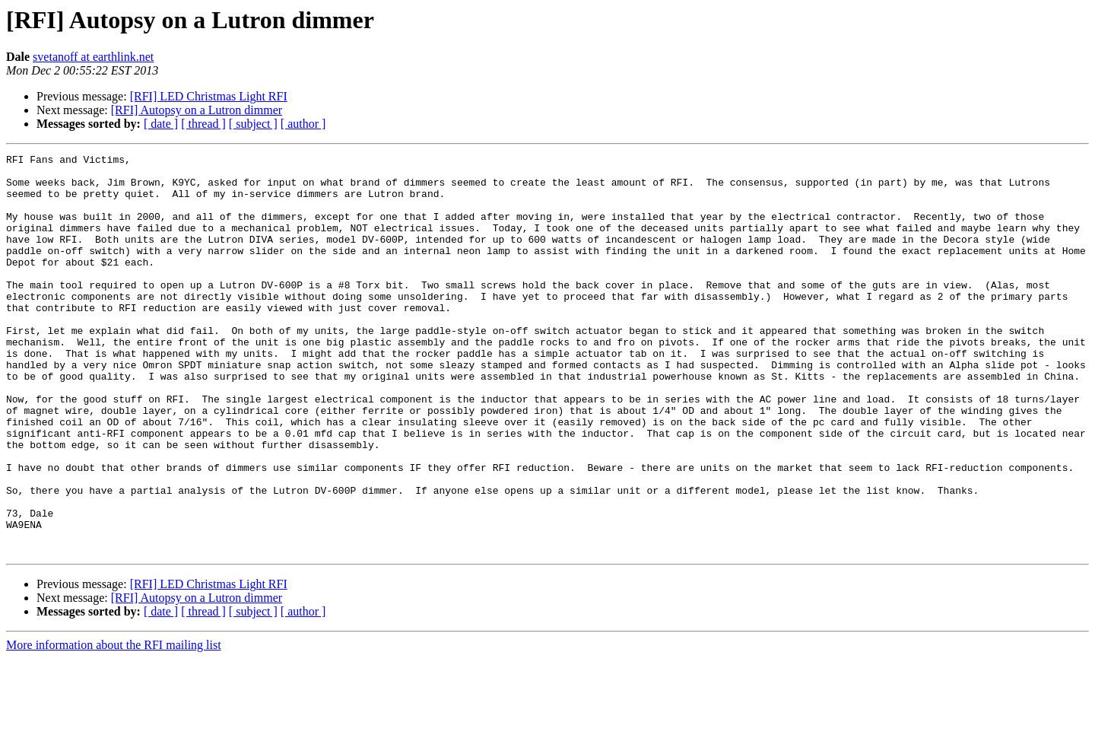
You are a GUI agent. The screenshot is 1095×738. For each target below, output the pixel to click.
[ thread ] (203, 123)
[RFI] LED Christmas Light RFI (208, 96)
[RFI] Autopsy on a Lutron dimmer (196, 109)
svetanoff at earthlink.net (93, 56)
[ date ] (161, 123)
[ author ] (303, 123)
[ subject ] (253, 123)
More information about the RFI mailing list (113, 724)
